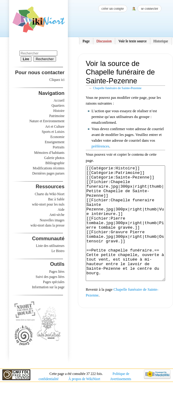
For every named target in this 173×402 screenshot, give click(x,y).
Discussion (103, 41)
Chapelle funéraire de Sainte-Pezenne (117, 88)
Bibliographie (55, 163)
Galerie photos (54, 158)
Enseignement (55, 142)
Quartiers (58, 105)
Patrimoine (56, 116)
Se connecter (149, 8)
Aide (61, 209)
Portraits (59, 147)
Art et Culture (55, 126)
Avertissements (120, 379)
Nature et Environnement (47, 121)
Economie (57, 137)
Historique (160, 41)
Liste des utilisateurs (50, 246)
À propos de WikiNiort (84, 379)
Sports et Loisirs (53, 131)
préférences (100, 146)
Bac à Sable (56, 199)
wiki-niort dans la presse (47, 225)
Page (86, 41)
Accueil (59, 100)
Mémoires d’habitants (49, 152)
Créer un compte (112, 8)
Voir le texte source (132, 41)
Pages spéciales (54, 282)
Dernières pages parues (48, 173)
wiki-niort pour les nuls (48, 204)
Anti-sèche (57, 215)
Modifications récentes (49, 168)
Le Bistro (58, 251)
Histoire (59, 111)
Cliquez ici (57, 79)
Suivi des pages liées (50, 277)
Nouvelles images (52, 220)
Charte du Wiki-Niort (50, 194)
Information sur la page (48, 287)
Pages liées (57, 271)
